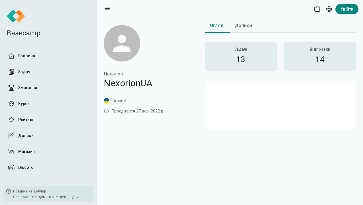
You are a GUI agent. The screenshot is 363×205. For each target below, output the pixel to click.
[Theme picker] (317, 9)
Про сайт (20, 197)
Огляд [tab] (217, 25)
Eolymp (40, 191)
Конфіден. (58, 197)
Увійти (346, 9)
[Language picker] (329, 9)
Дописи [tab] (243, 25)
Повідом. (39, 197)
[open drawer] (107, 9)
